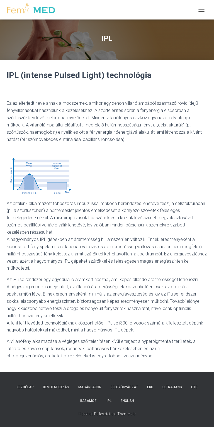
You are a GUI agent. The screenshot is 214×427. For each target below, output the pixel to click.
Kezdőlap (25, 387)
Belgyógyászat (124, 387)
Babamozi (89, 401)
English (127, 401)
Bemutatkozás (56, 387)
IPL (109, 401)
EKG (150, 387)
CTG (194, 387)
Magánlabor (89, 387)
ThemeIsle (126, 414)
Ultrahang (172, 387)
